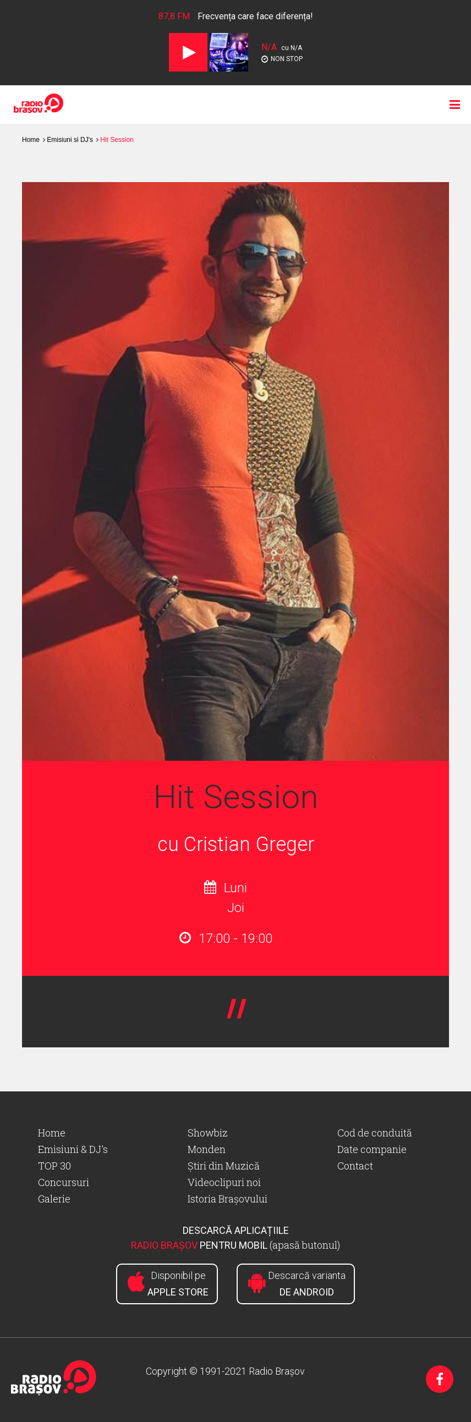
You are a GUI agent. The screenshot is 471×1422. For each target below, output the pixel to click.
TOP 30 (54, 1165)
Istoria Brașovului (227, 1198)
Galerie (54, 1198)
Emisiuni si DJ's (70, 140)
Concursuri (63, 1182)
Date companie (372, 1149)
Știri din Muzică (224, 1165)
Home (31, 140)
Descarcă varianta (307, 1284)
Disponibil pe (178, 1284)
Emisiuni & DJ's (73, 1149)
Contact (355, 1165)
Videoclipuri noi (224, 1182)
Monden (207, 1149)
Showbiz (208, 1132)
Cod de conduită (374, 1132)
